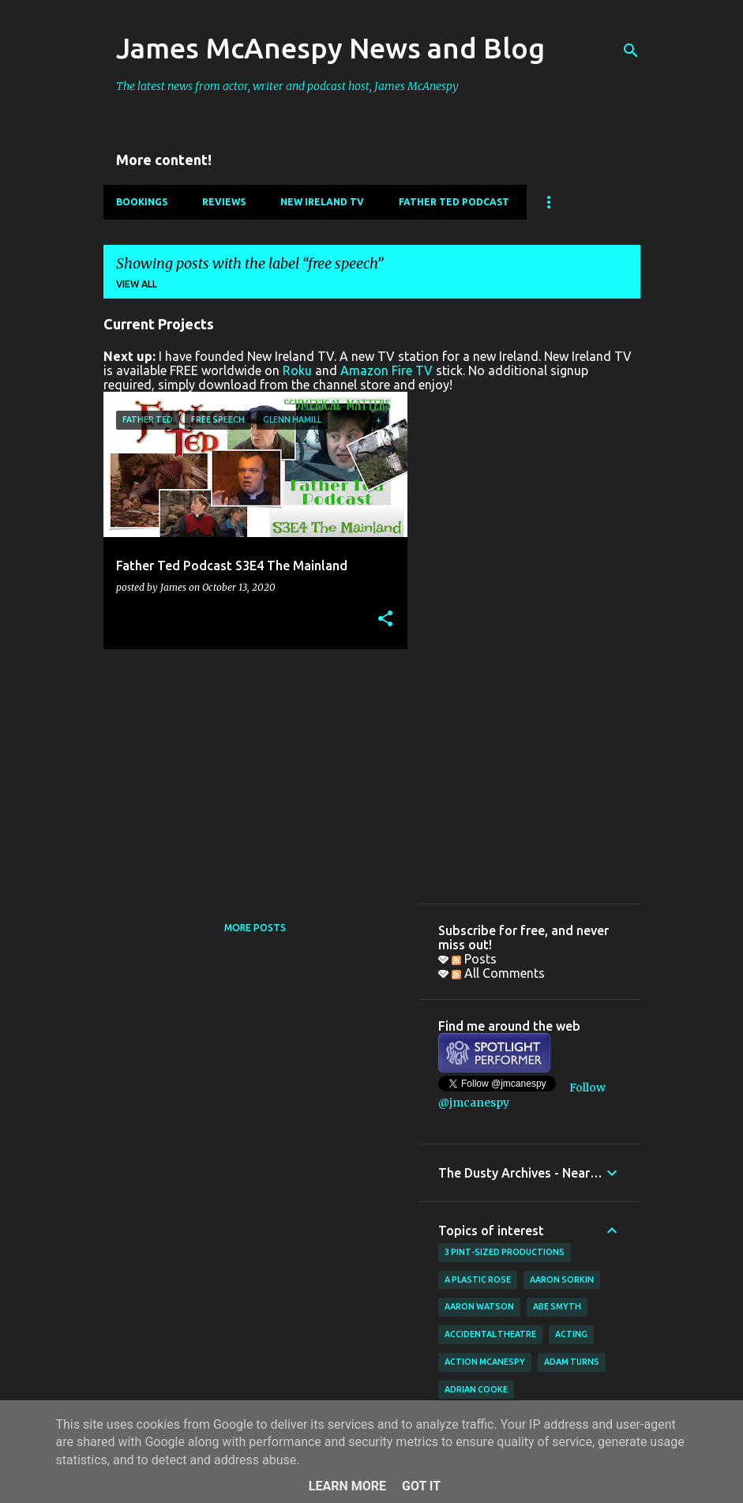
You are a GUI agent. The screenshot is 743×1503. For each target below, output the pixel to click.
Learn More (347, 1486)
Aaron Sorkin (562, 1279)
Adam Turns (571, 1361)
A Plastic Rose (478, 1279)
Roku (297, 370)
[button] (385, 619)
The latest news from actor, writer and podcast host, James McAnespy (287, 86)
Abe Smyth (557, 1306)
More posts (255, 927)
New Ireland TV (322, 202)
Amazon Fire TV (386, 370)
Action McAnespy (485, 1361)
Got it (421, 1486)
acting (571, 1334)
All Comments (498, 973)
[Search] (630, 51)
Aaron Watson (479, 1306)
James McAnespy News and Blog (330, 48)
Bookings (141, 202)
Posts (474, 959)
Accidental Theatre (490, 1334)
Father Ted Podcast (454, 202)
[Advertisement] (249, 771)
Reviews (224, 202)
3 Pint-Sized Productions (505, 1252)
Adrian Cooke (476, 1389)
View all (136, 284)
